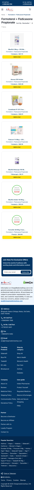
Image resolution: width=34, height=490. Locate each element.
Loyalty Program (6, 428)
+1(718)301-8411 (6, 327)
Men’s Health (21, 357)
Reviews (4, 387)
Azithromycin (5, 463)
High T (27, 451)
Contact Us (4, 432)
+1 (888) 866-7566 (7, 4)
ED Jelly (3, 365)
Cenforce (4, 446)
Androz (27, 448)
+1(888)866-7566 (7, 320)
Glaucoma (12, 465)
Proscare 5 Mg (18, 448)
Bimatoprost (5, 369)
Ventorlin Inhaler (21, 456)
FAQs (19, 406)
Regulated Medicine (24, 391)
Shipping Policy (6, 395)
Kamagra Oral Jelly (14, 458)
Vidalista (17, 443)
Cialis (12, 456)
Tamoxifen (13, 453)
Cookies (16, 480)
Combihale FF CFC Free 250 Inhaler (17, 109)
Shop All (20, 353)
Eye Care (20, 365)
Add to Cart (17, 57)
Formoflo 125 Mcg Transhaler (17, 230)
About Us (4, 384)
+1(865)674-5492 (7, 334)
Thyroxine (4, 453)
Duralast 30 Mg (6, 448)
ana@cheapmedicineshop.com (12, 301)
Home (3, 14)
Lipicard (3, 458)
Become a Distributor (8, 416)
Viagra (10, 443)
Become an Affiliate (7, 420)
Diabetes (20, 373)
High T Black (5, 451)
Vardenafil (4, 456)
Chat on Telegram (10, 473)
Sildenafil (4, 353)
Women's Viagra (14, 446)
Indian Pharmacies (23, 384)
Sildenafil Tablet (17, 451)
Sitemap (23, 480)
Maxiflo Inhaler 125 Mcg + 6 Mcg (17, 200)
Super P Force (6, 461)
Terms (3, 480)
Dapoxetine (23, 453)
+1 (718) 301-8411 (27, 4)
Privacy (9, 480)
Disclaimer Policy (7, 403)
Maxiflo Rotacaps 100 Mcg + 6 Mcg (17, 170)
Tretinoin (4, 465)
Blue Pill (3, 357)
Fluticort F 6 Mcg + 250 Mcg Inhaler (17, 139)
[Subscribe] (26, 272)
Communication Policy (8, 399)
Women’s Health (22, 361)
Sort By (18, 23)
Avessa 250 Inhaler (17, 79)
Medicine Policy (6, 391)
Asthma (19, 369)
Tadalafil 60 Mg (18, 461)
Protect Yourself (22, 387)
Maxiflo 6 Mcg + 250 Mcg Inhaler (17, 49)
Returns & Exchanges (24, 395)
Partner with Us (6, 424)
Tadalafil (4, 361)
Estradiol (15, 463)
